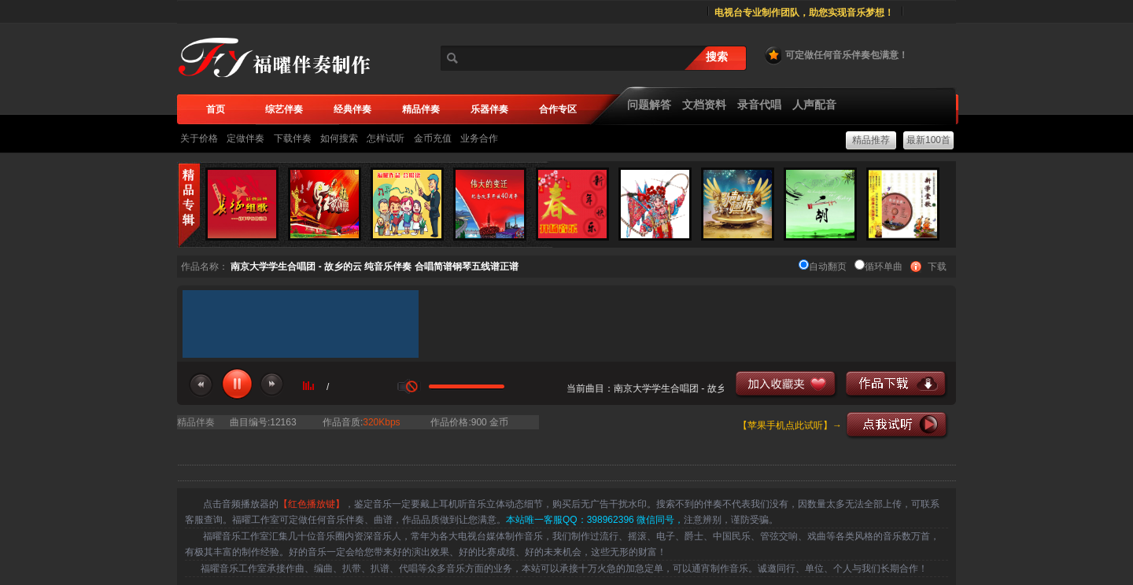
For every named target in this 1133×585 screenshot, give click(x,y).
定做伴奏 (245, 138)
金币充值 (433, 138)
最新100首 (928, 139)
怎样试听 (385, 138)
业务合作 (479, 138)
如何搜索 (339, 138)
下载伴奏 (293, 138)
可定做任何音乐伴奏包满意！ (835, 55)
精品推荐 (871, 139)
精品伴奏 (196, 422)
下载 (937, 266)
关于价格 (199, 138)
